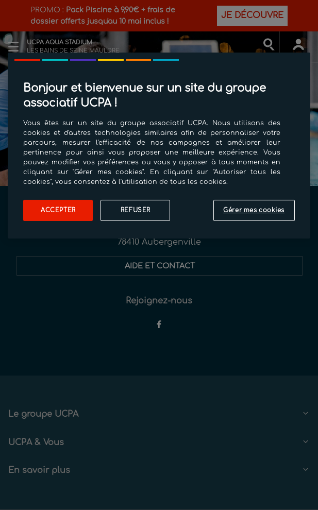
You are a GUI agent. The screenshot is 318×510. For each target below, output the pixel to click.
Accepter (58, 210)
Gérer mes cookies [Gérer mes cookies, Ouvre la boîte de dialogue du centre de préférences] (253, 210)
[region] (159, 145)
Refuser (135, 210)
